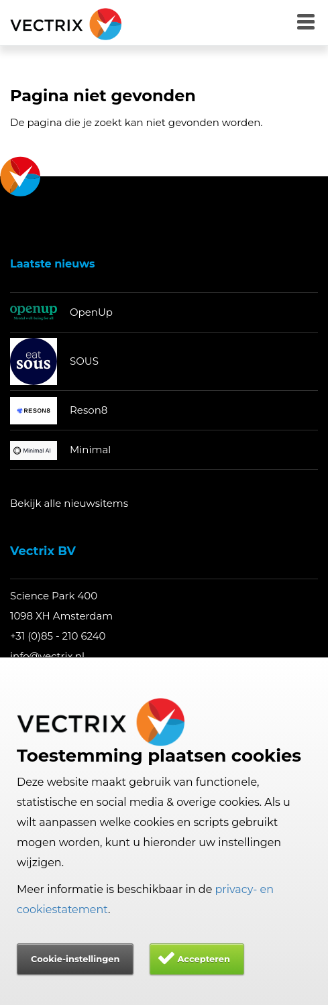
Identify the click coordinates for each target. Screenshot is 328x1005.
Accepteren (203, 958)
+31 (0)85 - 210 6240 (58, 636)
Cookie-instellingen (75, 958)
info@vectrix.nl (47, 656)
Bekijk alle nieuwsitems (69, 503)
